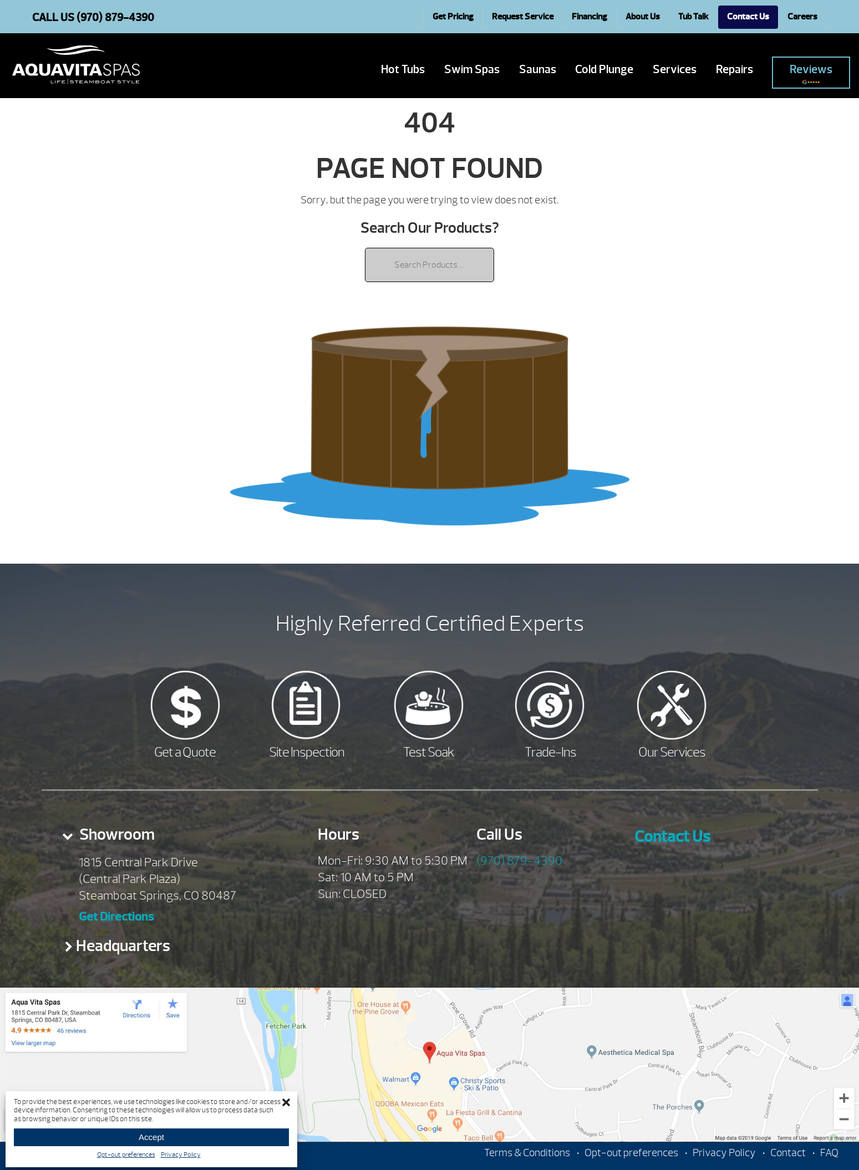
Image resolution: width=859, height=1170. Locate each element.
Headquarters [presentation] (123, 946)
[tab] (170, 838)
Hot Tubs (403, 69)
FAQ (829, 1152)
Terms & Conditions (527, 1152)
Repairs (734, 69)
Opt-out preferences (126, 1154)
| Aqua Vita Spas (76, 64)
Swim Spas (472, 69)
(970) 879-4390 (519, 860)
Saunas (537, 69)
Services (675, 69)
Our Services (671, 752)
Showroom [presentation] (116, 834)
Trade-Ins (550, 752)
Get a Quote (185, 752)
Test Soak (428, 752)
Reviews (811, 73)
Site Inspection (306, 752)
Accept (151, 1137)
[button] (286, 1102)
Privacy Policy (181, 1154)
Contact (788, 1152)
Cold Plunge (604, 69)
